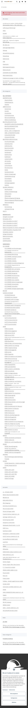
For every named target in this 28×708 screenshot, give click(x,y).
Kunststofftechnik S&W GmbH (10, 539)
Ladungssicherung (9, 209)
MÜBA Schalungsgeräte (10, 350)
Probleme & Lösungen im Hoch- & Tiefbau (13, 78)
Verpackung (6, 56)
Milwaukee (5, 549)
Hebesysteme (8, 193)
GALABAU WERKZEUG (8, 187)
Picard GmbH (6, 573)
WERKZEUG (5, 204)
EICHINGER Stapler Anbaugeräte (13, 305)
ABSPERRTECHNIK (7, 98)
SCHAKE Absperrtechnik (11, 465)
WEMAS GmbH (6, 605)
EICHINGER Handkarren (10, 309)
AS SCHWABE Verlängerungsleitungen (14, 288)
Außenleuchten (8, 146)
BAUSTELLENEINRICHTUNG (11, 126)
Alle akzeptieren (14, 693)
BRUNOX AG (6, 497)
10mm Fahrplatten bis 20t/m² (10, 221)
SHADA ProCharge (9, 478)
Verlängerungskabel (10, 183)
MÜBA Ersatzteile (9, 328)
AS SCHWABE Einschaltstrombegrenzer (14, 263)
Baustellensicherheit (10, 128)
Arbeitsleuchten (9, 143)
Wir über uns (6, 45)
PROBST (5, 444)
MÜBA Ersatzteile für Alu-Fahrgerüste (14, 421)
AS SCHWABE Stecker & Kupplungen (14, 282)
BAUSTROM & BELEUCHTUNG (10, 139)
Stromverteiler (8, 180)
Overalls (7, 111)
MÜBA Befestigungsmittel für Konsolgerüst (12, 361)
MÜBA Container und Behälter (12, 369)
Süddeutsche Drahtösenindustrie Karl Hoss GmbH (13, 598)
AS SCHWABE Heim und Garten (12, 269)
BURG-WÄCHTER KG (8, 500)
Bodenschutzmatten (8, 236)
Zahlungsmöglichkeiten (8, 47)
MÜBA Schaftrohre (9, 397)
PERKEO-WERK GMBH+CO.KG (10, 570)
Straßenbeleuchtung (10, 176)
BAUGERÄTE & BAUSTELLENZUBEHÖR (14, 124)
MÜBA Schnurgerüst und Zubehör (13, 356)
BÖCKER (5, 290)
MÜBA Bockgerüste (9, 379)
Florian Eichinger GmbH (9, 511)
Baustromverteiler (9, 148)
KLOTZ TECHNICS (7, 315)
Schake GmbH (6, 584)
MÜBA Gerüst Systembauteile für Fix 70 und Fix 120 (14, 338)
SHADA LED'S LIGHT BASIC (11, 472)
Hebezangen (8, 196)
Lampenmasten (8, 159)
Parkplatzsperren (9, 102)
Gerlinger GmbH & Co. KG (9, 517)
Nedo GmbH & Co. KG (8, 554)
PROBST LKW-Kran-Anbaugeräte (13, 452)
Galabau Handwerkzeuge (11, 191)
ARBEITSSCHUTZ (7, 106)
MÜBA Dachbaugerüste (10, 417)
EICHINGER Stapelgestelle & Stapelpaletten (11, 302)
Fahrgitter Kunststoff (8, 216)
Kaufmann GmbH (7, 531)
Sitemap (5, 50)
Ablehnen (14, 702)
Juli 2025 (5, 621)
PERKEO (5, 435)
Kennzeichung (8, 207)
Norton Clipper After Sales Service (11, 564)
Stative (6, 170)
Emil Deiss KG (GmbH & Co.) (10, 506)
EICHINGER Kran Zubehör (11, 297)
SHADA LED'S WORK (9, 476)
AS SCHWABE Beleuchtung (11, 254)
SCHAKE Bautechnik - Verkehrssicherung (15, 463)
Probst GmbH (6, 578)
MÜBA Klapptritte (9, 354)
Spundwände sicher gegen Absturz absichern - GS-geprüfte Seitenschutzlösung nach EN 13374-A (14, 82)
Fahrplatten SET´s (7, 219)
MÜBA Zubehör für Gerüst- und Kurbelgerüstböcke (12, 376)
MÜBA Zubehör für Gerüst (11, 429)
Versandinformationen (8, 53)
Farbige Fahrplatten (8, 234)
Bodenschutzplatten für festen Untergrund (13, 227)
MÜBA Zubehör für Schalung (12, 345)
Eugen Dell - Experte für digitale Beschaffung (11, 41)
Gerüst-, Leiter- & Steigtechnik (12, 130)
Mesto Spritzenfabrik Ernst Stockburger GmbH (13, 545)
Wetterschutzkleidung (10, 119)
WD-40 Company (7, 602)
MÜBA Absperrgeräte (10, 395)
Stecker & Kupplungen (10, 174)
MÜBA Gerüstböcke (9, 371)
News (4, 30)
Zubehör (7, 185)
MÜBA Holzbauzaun (10, 412)
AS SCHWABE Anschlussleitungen (13, 248)
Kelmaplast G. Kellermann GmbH (11, 533)
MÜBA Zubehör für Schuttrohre (12, 393)
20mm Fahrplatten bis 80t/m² (10, 225)
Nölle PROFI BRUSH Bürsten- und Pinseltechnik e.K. (11, 558)
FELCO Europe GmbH (8, 508)
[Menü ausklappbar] (2, 1)
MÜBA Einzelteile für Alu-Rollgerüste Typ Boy (15, 426)
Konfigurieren (14, 698)
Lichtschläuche (8, 165)
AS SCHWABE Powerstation (11, 277)
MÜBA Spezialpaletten (10, 366)
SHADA (4, 467)
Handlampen (8, 152)
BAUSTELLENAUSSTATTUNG (10, 122)
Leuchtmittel (8, 163)
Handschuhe (8, 109)
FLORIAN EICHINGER (8, 293)
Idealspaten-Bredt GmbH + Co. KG (11, 525)
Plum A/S (5, 575)
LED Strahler (8, 161)
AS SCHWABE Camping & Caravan (13, 256)
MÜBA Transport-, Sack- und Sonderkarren (12, 384)
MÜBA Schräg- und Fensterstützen (13, 343)
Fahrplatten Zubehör (8, 232)
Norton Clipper (6, 561)
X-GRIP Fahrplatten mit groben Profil (12, 229)
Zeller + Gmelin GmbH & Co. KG (11, 607)
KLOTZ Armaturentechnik (11, 320)
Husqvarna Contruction (8, 522)
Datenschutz (12, 689)
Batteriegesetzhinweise (8, 67)
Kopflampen (8, 156)
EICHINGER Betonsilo (10, 295)
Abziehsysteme (8, 189)
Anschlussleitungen (9, 141)
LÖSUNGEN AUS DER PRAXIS (10, 72)
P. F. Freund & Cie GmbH (9, 567)
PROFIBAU (5, 454)
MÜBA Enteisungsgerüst (11, 331)
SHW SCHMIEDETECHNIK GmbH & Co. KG (13, 592)
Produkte (7, 459)
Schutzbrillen (8, 113)
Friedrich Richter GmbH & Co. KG (11, 514)
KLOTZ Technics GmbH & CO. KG (11, 536)
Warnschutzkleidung (10, 117)
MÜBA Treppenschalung (11, 347)
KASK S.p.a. (6, 528)
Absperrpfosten (8, 100)
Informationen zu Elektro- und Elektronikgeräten (10, 36)
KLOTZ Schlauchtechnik (10, 318)
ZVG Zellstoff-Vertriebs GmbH (10, 610)
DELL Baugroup (6, 503)
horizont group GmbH (8, 519)
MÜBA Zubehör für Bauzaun (12, 408)
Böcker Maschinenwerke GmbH (10, 494)
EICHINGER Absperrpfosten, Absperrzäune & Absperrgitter (12, 312)
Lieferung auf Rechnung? (9, 28)
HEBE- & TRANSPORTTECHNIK (12, 133)
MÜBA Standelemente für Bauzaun (13, 406)
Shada (4, 589)
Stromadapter (8, 178)
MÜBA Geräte (8, 352)
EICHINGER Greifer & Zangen (12, 299)
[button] (17, 1)
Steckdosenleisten (9, 172)
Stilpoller (7, 104)
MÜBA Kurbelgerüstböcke (11, 373)
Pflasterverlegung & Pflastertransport (14, 200)
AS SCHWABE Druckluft (10, 258)
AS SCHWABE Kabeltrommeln (12, 271)
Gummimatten (6, 238)
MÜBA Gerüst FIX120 (10, 333)
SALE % (4, 211)
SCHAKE (5, 461)
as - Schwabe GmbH (8, 492)
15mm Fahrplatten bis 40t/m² (10, 223)
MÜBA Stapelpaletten (10, 364)
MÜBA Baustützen (9, 341)
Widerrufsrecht (6, 70)
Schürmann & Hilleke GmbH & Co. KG (12, 586)
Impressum (5, 689)
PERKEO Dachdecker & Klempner (13, 437)
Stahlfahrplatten (7, 240)
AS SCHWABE (6, 246)
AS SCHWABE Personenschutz (12, 275)
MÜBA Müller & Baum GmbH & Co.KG (12, 552)
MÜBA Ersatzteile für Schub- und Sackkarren (13, 388)
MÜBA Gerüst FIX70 (9, 335)
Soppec (4, 595)
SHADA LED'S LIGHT (9, 469)
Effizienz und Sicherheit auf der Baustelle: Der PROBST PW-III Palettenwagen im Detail (13, 626)
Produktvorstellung (8, 638)
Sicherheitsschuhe (9, 115)
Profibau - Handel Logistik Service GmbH (13, 581)
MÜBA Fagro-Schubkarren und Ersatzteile (12, 432)
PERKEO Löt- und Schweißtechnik (13, 442)
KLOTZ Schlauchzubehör (11, 322)
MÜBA (4, 326)
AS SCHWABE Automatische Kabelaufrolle (11, 251)
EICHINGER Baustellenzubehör (12, 307)
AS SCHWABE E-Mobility (10, 261)
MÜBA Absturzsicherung (11, 358)
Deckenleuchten (9, 150)
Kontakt (5, 33)
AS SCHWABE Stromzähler (11, 286)
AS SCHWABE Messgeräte (11, 273)
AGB (4, 61)
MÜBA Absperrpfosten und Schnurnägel (15, 402)
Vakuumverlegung (9, 202)
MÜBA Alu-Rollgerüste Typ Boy (12, 423)
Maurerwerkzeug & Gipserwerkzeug (14, 456)
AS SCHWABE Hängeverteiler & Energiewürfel (12, 265)
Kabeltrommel (8, 154)
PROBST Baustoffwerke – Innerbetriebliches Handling (12, 449)
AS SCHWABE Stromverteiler (12, 284)
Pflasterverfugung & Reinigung (12, 198)
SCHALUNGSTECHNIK (10, 135)
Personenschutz (9, 167)
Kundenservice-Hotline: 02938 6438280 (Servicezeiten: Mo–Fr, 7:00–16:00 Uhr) (12, 24)
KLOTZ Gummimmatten (10, 324)
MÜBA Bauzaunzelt (9, 410)
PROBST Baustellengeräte (11, 446)
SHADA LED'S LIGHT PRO (11, 474)
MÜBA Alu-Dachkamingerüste (12, 415)
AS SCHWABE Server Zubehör (12, 280)
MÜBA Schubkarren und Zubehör (13, 381)
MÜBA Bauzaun (8, 404)
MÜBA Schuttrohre (9, 391)
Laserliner (5, 542)
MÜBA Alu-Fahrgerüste (10, 419)
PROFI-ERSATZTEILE (7, 75)
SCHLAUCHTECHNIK (9, 137)
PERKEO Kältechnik (9, 440)
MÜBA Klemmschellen (10, 399)
